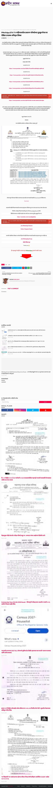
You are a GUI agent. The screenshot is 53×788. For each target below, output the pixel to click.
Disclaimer (50, 786)
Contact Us (28, 786)
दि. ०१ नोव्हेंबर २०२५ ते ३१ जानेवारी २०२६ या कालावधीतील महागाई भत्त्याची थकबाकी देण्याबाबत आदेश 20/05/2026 (26, 479)
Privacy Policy (34, 786)
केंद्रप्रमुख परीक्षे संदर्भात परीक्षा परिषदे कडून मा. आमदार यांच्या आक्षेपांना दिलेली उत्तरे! (23, 535)
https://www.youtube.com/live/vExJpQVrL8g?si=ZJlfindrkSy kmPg (26, 75)
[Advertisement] (26, 17)
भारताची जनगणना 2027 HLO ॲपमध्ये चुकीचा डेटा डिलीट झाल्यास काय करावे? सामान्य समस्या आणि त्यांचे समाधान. (26, 330)
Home (2, 29)
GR (6, 264)
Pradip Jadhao (10, 786)
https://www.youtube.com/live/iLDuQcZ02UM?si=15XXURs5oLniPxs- (26, 81)
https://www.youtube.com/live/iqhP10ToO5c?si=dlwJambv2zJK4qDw (26, 100)
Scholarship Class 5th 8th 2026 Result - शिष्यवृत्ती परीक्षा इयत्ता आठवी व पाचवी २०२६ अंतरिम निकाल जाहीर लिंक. (25, 603)
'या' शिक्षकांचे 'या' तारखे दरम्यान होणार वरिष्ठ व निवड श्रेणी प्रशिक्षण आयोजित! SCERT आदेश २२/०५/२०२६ (25, 335)
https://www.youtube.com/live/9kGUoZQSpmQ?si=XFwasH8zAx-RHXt (26, 88)
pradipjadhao (4, 37)
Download (26, 201)
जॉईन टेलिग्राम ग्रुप (26, 242)
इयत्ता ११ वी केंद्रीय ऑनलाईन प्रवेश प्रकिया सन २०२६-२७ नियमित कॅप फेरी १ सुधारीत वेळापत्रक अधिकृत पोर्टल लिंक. (26, 346)
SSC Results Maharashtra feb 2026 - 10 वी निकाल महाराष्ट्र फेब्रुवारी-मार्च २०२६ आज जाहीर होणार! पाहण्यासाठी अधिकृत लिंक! (29, 352)
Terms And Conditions (42, 786)
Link (5, 29)
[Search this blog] (20, 402)
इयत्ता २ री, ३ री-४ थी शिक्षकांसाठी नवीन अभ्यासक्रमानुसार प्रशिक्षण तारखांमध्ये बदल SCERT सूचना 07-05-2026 (26, 341)
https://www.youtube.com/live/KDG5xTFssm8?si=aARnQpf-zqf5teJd (26, 68)
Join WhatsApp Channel (26, 225)
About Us (23, 786)
